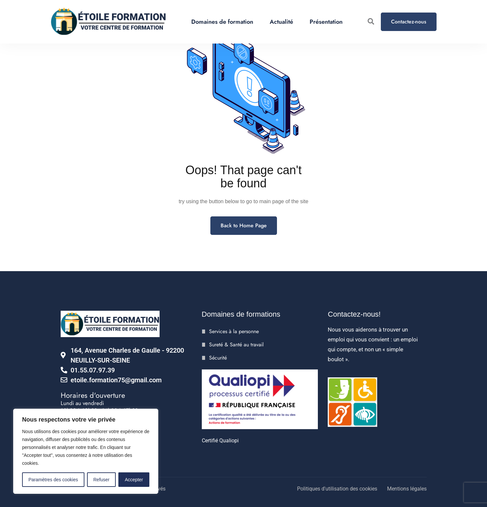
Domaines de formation (222, 21)
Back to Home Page (244, 225)
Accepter (134, 479)
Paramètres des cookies (53, 479)
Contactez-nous (408, 21)
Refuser (101, 479)
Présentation (326, 21)
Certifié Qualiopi (220, 440)
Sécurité (218, 358)
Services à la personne (234, 331)
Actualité (281, 21)
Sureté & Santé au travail (236, 344)
